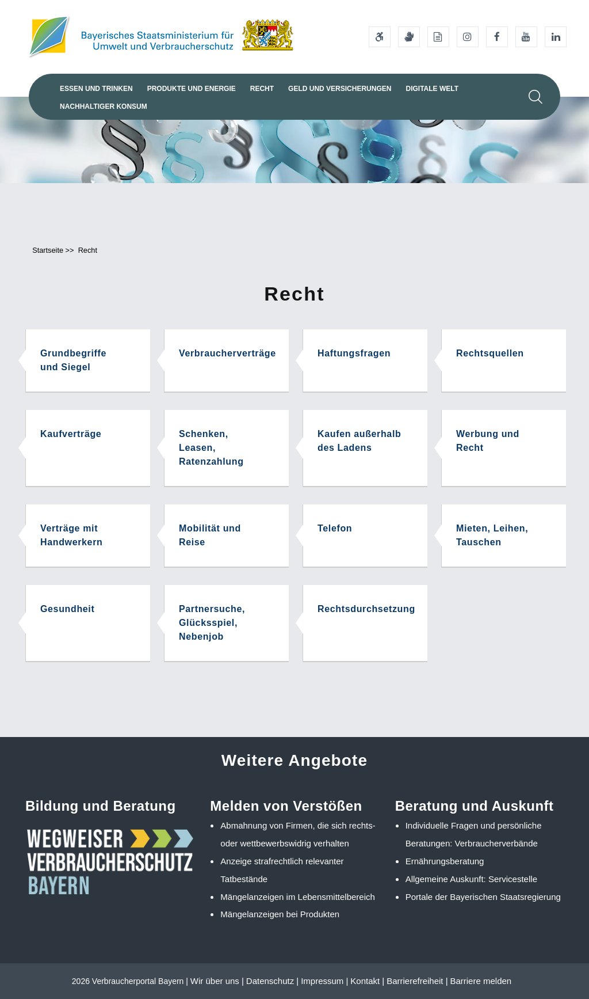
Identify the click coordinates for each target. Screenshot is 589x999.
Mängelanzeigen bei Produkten (279, 914)
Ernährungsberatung (445, 861)
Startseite (47, 250)
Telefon (335, 528)
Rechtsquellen (490, 353)
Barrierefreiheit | (417, 981)
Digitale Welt (432, 89)
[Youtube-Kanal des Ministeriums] (526, 36)
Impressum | (324, 981)
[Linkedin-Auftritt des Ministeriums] (556, 36)
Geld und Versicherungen (339, 89)
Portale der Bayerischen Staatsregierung (483, 897)
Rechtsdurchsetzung (366, 609)
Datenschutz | (272, 981)
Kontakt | (367, 981)
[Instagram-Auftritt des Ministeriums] (468, 36)
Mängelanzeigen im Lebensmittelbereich (297, 897)
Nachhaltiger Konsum (103, 106)
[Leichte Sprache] (438, 36)
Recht (262, 89)
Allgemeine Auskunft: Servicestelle (471, 879)
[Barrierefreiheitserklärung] (380, 36)
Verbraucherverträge (227, 353)
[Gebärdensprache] (409, 36)
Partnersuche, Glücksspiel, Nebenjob (212, 622)
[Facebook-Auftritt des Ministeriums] (497, 36)
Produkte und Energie (191, 89)
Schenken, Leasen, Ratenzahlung (211, 447)
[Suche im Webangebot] (535, 97)
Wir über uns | (217, 981)
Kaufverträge (70, 434)
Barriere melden (480, 981)
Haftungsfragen (354, 353)
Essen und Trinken (96, 89)
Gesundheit (67, 609)
